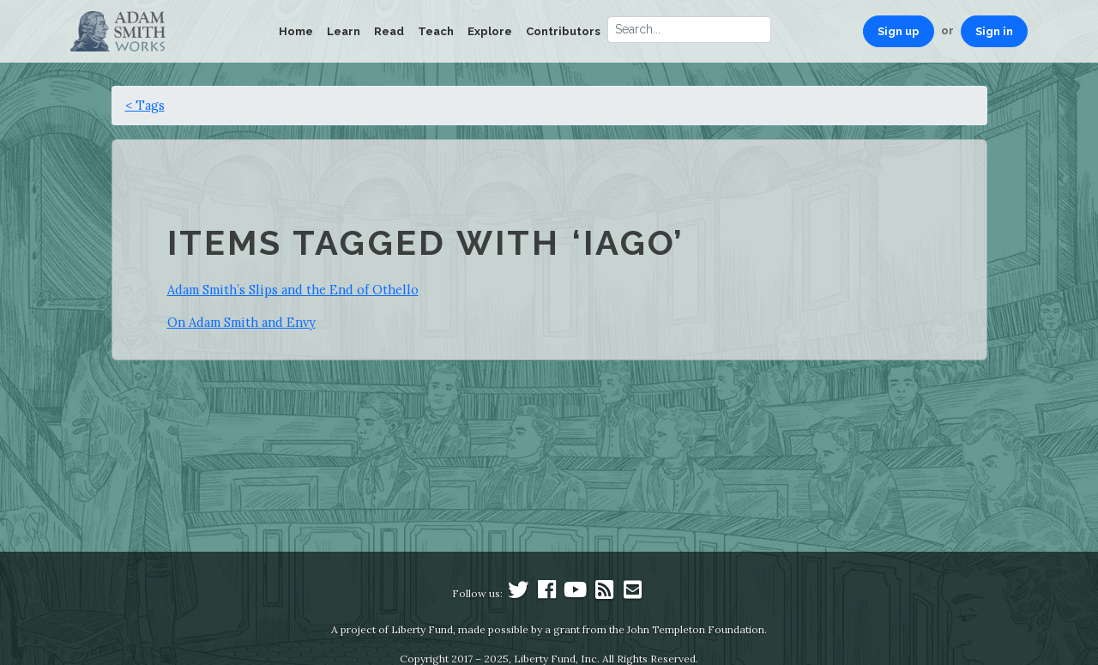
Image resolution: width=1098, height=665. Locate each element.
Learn (343, 31)
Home (296, 31)
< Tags (145, 105)
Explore (490, 31)
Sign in (994, 31)
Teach (436, 31)
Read (389, 31)
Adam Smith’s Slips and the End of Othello (293, 289)
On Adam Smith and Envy (241, 322)
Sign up (899, 31)
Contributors (563, 31)
